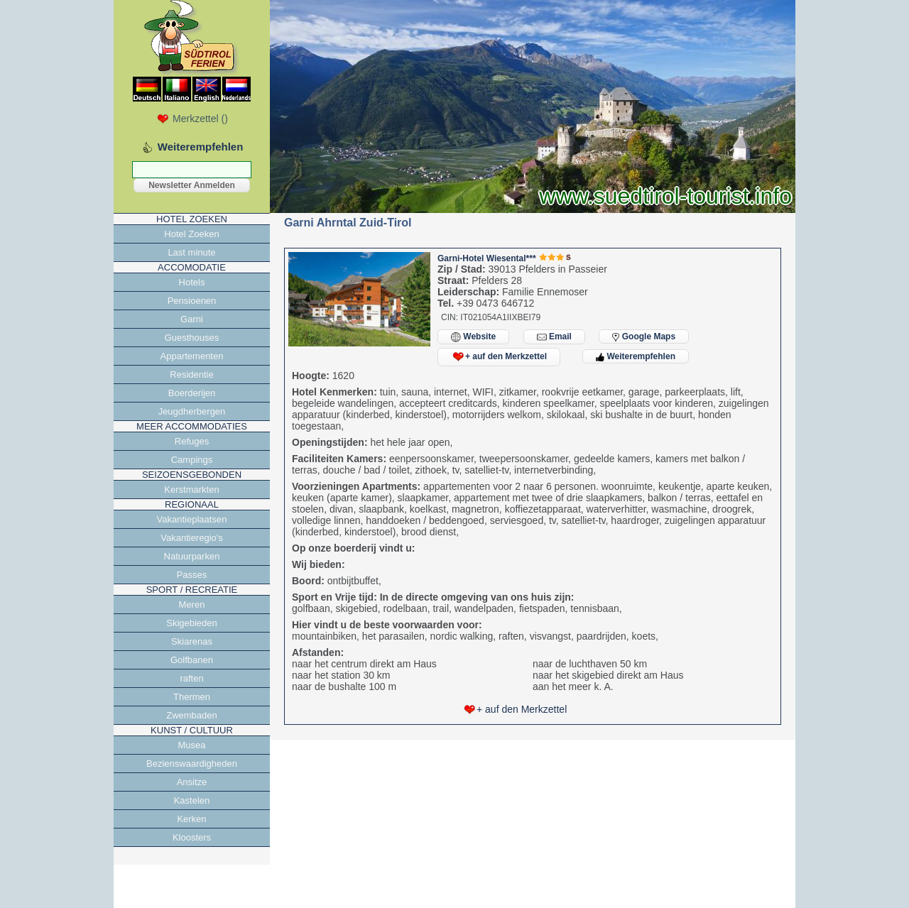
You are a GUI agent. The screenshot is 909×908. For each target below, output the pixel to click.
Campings (192, 459)
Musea (191, 745)
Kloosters (192, 837)
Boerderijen (192, 393)
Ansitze (192, 782)
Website (473, 337)
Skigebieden (191, 623)
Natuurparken (192, 556)
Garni (191, 319)
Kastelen (192, 800)
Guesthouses (192, 337)
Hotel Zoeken (191, 234)
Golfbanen (191, 660)
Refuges (192, 441)
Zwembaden (191, 715)
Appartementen (192, 356)
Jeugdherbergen (192, 411)
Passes (192, 574)
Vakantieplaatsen (192, 519)
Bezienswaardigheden (191, 763)
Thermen (191, 696)
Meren (192, 604)
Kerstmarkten (191, 489)
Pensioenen (192, 300)
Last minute (191, 252)
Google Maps (643, 336)
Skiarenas (191, 641)
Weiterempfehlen (635, 356)
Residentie (191, 374)
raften (191, 678)
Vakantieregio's (191, 537)
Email (554, 337)
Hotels (192, 282)
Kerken (191, 819)
